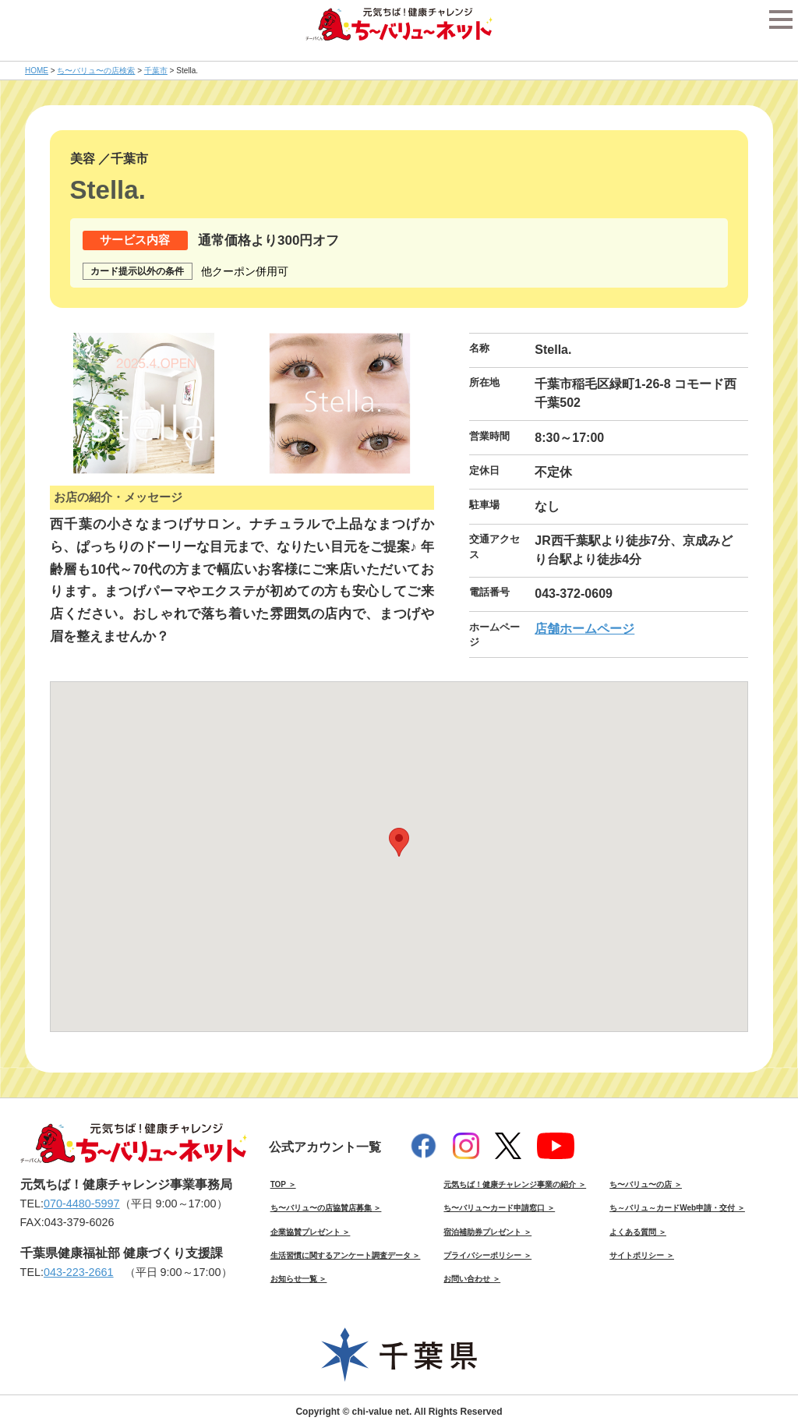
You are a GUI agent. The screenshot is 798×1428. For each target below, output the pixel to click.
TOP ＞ (283, 1184)
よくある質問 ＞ (637, 1232)
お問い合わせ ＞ (471, 1278)
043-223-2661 (79, 1272)
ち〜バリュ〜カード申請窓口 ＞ (499, 1208)
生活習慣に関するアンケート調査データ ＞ (345, 1255)
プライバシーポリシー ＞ (487, 1255)
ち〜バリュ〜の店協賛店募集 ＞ (326, 1208)
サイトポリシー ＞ (641, 1255)
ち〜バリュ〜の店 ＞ (645, 1184)
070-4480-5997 (82, 1203)
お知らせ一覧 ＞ (298, 1278)
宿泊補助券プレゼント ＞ (487, 1232)
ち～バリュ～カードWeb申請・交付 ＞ (677, 1208)
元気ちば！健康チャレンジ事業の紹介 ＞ (514, 1184)
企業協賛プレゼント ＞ (310, 1232)
